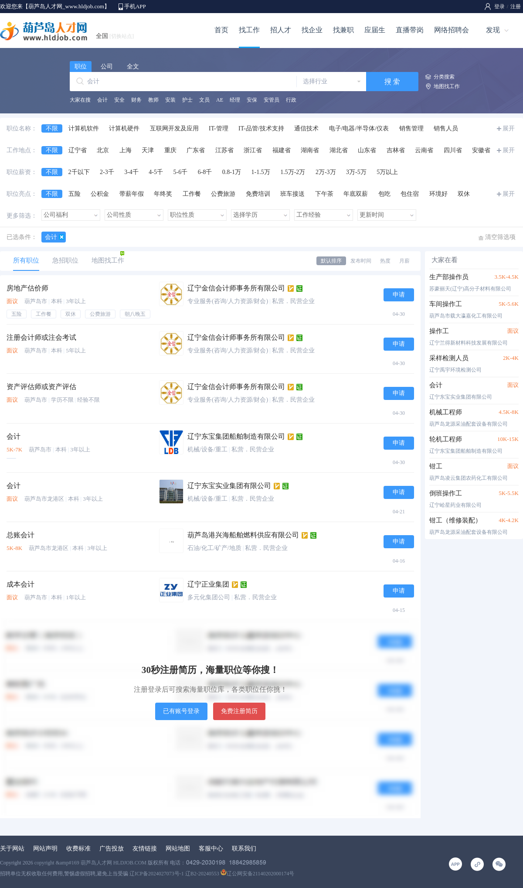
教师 (153, 100)
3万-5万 (356, 172)
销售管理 (411, 128)
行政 (291, 100)
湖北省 (338, 150)
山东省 (367, 150)
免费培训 (258, 194)
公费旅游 (223, 194)
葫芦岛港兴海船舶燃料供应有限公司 (243, 535)
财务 (136, 100)
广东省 (196, 150)
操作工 (439, 331)
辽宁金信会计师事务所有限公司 (236, 288)
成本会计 (20, 584)
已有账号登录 (181, 711)
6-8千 (205, 172)
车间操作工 (445, 304)
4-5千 (156, 172)
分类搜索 (444, 77)
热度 (385, 261)
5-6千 (180, 172)
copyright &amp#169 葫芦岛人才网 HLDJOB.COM (90, 863)
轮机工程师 (445, 439)
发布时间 (360, 261)
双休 (464, 194)
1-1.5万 (260, 172)
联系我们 (244, 848)
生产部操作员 (449, 276)
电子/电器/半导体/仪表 (359, 128)
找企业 (312, 30)
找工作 (249, 30)
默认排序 (331, 261)
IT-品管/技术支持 (261, 128)
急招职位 (65, 260)
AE (219, 100)
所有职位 (26, 260)
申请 (399, 294)
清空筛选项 (500, 237)
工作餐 (192, 194)
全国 (115, 36)
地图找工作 (447, 86)
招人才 (280, 30)
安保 (252, 100)
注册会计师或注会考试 (41, 337)
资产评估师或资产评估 (41, 386)
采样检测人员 (449, 358)
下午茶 (324, 194)
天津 (148, 150)
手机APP (135, 6)
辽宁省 (77, 150)
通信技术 (306, 128)
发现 (493, 30)
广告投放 (111, 848)
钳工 (435, 466)
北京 (103, 150)
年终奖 (163, 194)
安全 (119, 100)
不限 (52, 128)
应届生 (374, 30)
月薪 (404, 261)
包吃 (384, 194)
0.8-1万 (231, 172)
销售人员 (446, 128)
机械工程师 (445, 412)
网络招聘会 (451, 30)
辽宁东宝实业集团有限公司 (229, 485)
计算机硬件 (124, 128)
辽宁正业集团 (208, 584)
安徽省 (481, 150)
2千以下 (79, 172)
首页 (221, 30)
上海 (125, 150)
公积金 (100, 194)
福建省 (281, 150)
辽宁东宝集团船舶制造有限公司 (236, 436)
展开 (509, 128)
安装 (170, 100)
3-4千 (131, 172)
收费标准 (78, 848)
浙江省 (253, 150)
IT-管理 (218, 128)
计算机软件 (83, 128)
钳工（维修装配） (455, 520)
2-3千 (107, 172)
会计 (102, 100)
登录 (499, 6)
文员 (204, 100)
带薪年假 (131, 194)
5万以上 (387, 172)
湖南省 (310, 150)
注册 (515, 6)
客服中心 (211, 848)
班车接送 (292, 194)
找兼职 (343, 30)
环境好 (438, 194)
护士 (187, 100)
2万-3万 (326, 172)
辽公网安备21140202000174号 (258, 874)
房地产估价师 (27, 288)
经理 (235, 100)
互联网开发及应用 (174, 128)
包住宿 (410, 194)
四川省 (453, 150)
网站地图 (178, 848)
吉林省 (396, 150)
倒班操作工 (445, 493)
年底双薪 (355, 194)
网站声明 (45, 848)
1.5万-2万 (292, 172)
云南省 (424, 150)
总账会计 (20, 535)
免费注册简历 (239, 711)
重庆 (170, 150)
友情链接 (144, 848)
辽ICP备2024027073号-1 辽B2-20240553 (174, 874)
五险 (74, 194)
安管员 (271, 100)
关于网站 (12, 848)
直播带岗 (410, 30)
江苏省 (224, 150)
